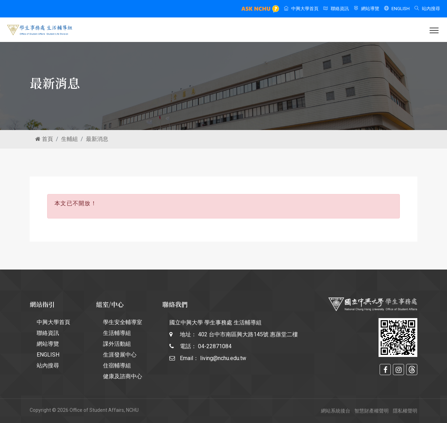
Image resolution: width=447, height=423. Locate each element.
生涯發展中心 (120, 354)
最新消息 (97, 139)
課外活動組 (117, 343)
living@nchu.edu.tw (223, 358)
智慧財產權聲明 (371, 411)
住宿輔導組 (117, 365)
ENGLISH (397, 8)
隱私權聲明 (405, 411)
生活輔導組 (117, 333)
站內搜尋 (427, 8)
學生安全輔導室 (122, 322)
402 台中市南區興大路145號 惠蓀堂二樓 (248, 334)
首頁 (44, 139)
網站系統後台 (335, 411)
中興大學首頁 (301, 8)
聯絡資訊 (336, 8)
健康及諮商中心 (122, 376)
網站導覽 (366, 8)
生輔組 (69, 139)
